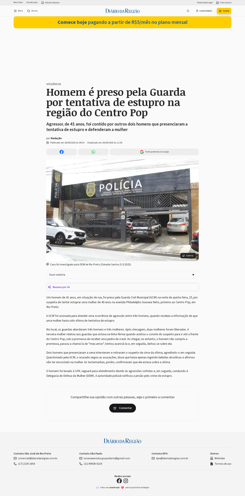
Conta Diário (204, 11)
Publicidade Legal (205, 2)
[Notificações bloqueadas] (188, 11)
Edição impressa (50, 2)
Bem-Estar (18, 2)
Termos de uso (220, 464)
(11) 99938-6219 (90, 464)
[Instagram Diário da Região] (125, 480)
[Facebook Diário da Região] (119, 480)
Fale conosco (223, 2)
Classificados (32, 2)
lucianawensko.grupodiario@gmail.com (104, 458)
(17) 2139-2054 (24, 464)
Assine (224, 11)
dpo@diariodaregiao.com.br (170, 458)
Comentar (122, 408)
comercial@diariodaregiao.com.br (36, 458)
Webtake (217, 458)
